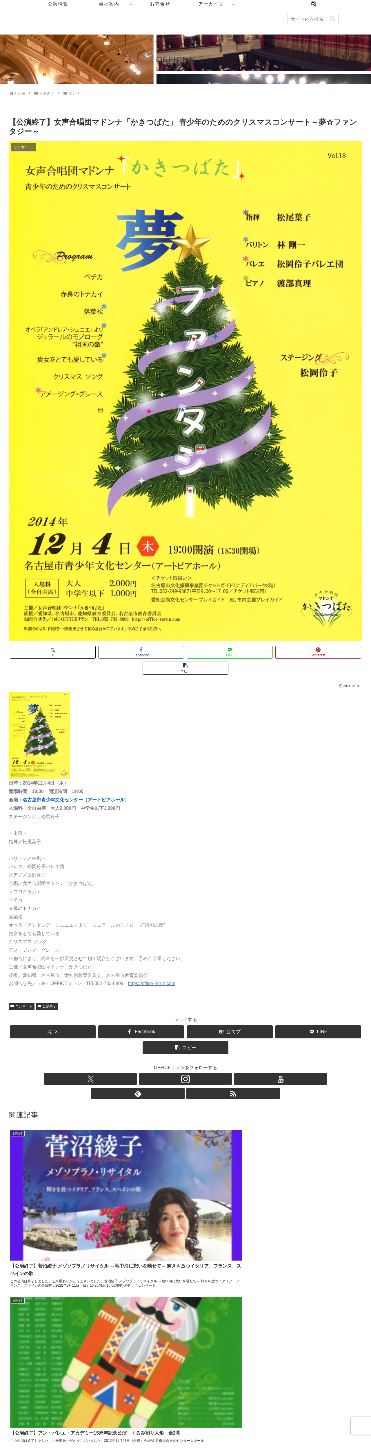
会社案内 (303, 1413)
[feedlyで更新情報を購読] (199, 1047)
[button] (332, 19)
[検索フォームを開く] (313, 4)
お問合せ (327, 1413)
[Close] (33, 1445)
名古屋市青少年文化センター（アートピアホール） (76, 783)
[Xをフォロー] (159, 1047)
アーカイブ (353, 1413)
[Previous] (7, 1441)
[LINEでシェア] (185, 652)
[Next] (21, 1441)
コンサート (21, 990)
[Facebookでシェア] (126, 652)
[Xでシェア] (67, 652)
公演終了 (47, 990)
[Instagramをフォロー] (172, 1047)
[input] (313, 19)
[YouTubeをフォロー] (185, 1047)
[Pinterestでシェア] (245, 652)
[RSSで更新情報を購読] (212, 1047)
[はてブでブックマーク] (185, 1015)
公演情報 (279, 1413)
